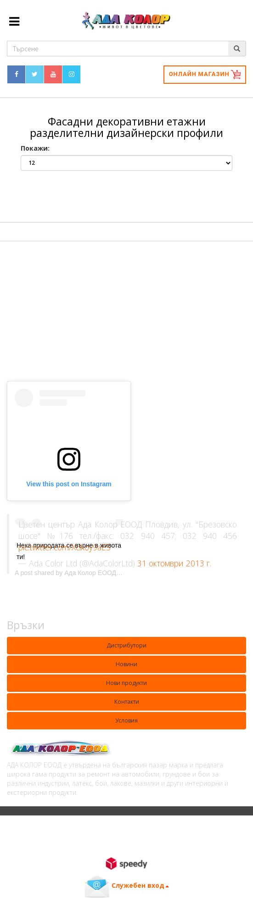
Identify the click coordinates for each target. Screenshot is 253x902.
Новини (126, 664)
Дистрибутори (126, 645)
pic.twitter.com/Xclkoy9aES (64, 547)
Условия (126, 720)
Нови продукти (126, 683)
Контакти (126, 702)
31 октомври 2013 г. (174, 563)
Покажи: (35, 148)
